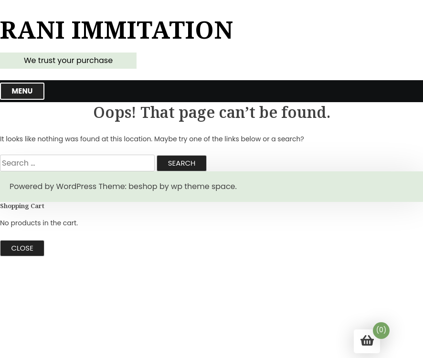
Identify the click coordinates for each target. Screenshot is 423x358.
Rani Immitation (116, 29)
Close (22, 248)
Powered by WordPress (53, 186)
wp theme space (203, 186)
